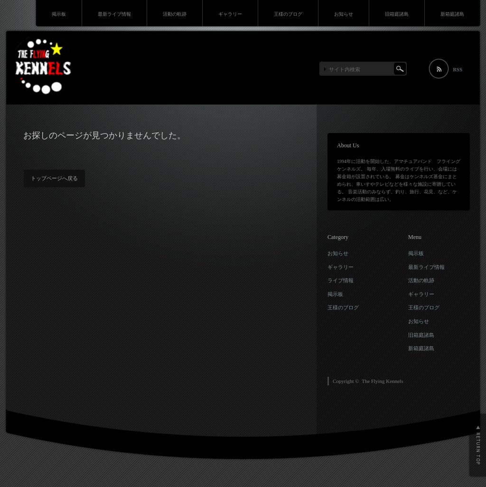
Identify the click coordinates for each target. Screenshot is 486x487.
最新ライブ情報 (114, 14)
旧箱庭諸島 (397, 14)
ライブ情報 (340, 280)
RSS (457, 69)
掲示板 (59, 14)
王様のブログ (288, 14)
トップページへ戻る (54, 178)
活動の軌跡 (175, 14)
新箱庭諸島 (452, 14)
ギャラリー (230, 14)
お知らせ (343, 14)
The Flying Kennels (382, 381)
